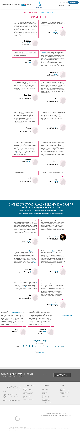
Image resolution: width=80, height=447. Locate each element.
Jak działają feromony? (28, 392)
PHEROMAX (28, 180)
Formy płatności (45, 390)
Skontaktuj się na (9, 401)
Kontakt (61, 399)
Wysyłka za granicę (46, 397)
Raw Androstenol (55, 304)
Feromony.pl (48, 413)
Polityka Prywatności (64, 390)
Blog (61, 388)
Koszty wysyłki (45, 389)
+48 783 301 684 (13, 397)
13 (55, 346)
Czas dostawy (45, 392)
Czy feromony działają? (28, 390)
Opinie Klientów (45, 394)
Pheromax (54, 250)
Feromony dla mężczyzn (47, 401)
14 (58, 346)
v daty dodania (41, 352)
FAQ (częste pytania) (27, 397)
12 (52, 346)
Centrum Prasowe (63, 394)
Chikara (29, 271)
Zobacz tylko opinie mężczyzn (49, 12)
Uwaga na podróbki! (27, 393)
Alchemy (57, 127)
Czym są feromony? (27, 389)
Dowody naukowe (27, 396)
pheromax (32, 261)
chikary (35, 262)
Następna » (63, 346)
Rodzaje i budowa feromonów (29, 394)
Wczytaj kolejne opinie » (67, 315)
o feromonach (28, 388)
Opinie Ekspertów (45, 396)
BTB (30, 62)
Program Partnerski (64, 396)
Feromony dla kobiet (46, 400)
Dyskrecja (44, 393)
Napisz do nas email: (11, 400)
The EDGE (29, 42)
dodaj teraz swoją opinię (44, 213)
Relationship (14, 312)
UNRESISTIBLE (56, 32)
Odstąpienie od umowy (64, 392)
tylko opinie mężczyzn (47, 351)
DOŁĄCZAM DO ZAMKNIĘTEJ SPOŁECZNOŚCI (62, 375)
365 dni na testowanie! (46, 388)
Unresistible (44, 52)
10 (47, 346)
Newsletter (62, 393)
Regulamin (62, 389)
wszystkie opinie (34, 351)
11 (50, 346)
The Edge (29, 144)
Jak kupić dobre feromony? (28, 399)
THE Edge (16, 220)
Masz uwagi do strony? (64, 397)
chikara (30, 250)
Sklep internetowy (45, 399)
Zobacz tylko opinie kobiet (30, 12)
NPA (58, 100)
